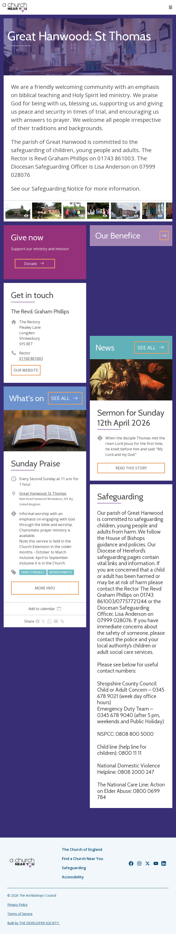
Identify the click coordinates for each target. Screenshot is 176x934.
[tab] (45, 609)
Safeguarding (74, 867)
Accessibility (73, 876)
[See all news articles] (151, 347)
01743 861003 (31, 358)
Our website (26, 370)
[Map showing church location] (131, 291)
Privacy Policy (17, 904)
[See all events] (65, 398)
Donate (34, 263)
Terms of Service (20, 914)
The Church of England (82, 849)
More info (45, 588)
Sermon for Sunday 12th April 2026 (130, 417)
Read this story (131, 468)
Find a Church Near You (82, 858)
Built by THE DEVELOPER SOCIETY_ (33, 923)
